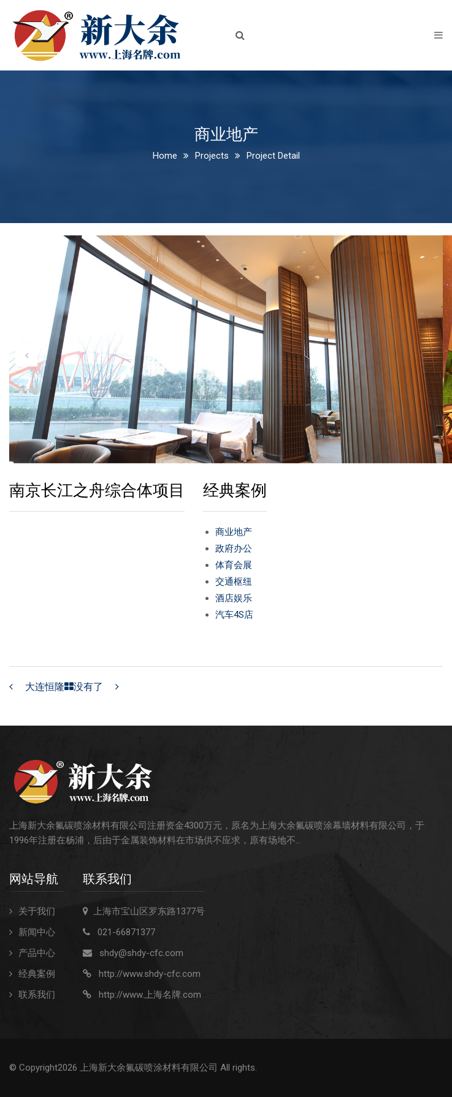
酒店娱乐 (233, 598)
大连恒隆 (44, 687)
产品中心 (36, 952)
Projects (212, 155)
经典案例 (36, 973)
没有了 (88, 687)
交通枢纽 (233, 581)
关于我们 (36, 911)
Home (165, 155)
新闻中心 (36, 932)
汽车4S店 (234, 614)
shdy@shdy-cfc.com (141, 952)
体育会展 (233, 565)
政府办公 (233, 548)
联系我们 (36, 994)
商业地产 (233, 531)
